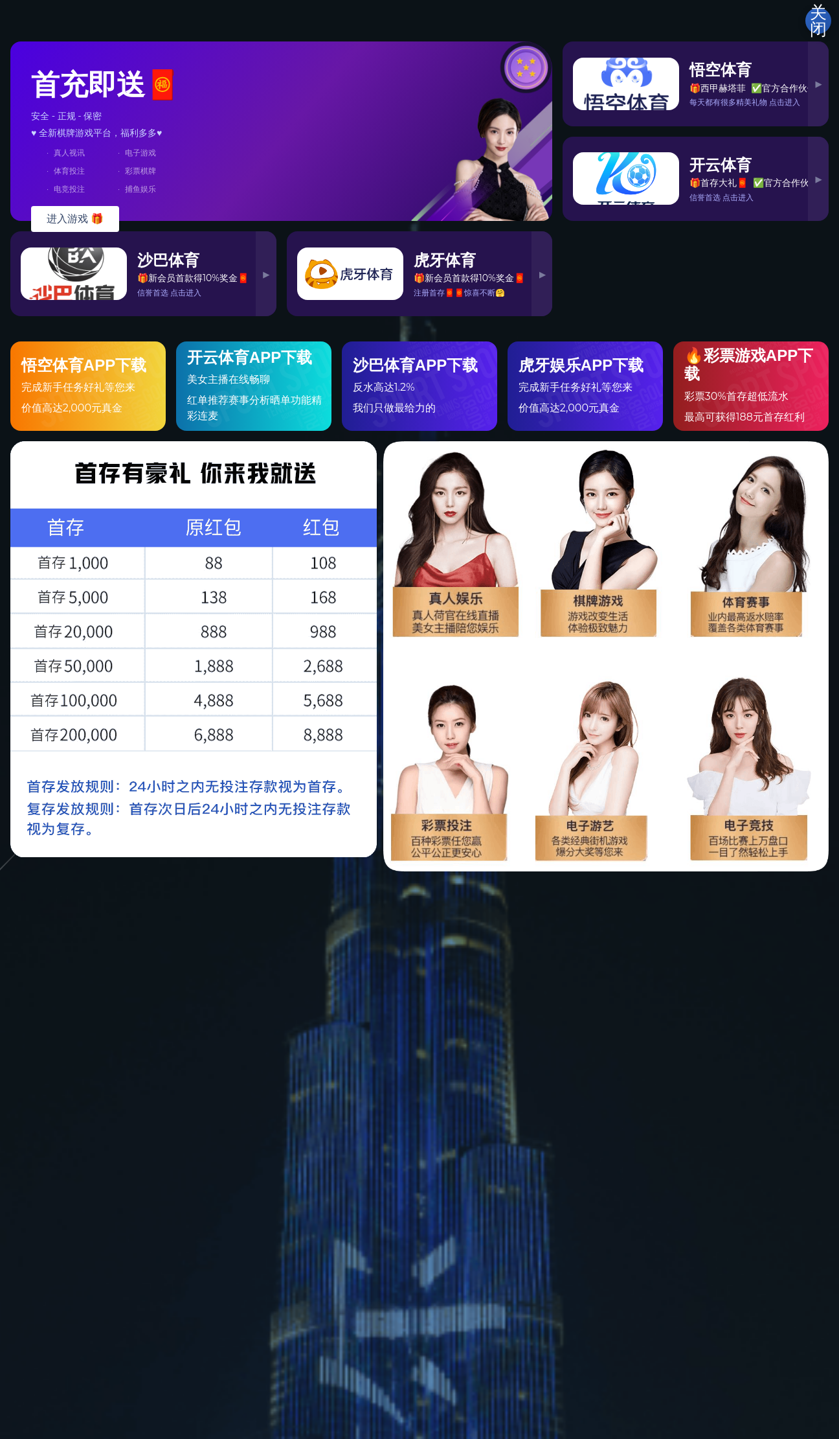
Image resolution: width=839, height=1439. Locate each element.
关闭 (818, 21)
